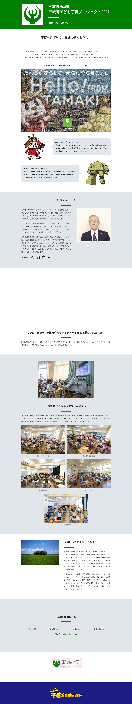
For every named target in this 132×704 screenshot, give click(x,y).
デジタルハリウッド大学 (50, 51)
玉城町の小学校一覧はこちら (66, 634)
